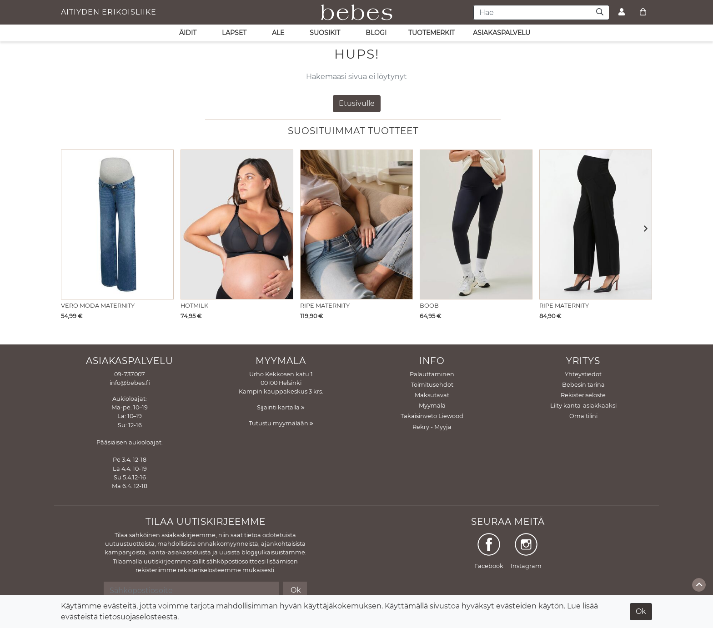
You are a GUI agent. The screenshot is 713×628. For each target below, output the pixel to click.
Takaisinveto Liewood (432, 416)
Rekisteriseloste (583, 395)
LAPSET (234, 33)
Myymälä (432, 405)
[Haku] (600, 12)
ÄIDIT (187, 33)
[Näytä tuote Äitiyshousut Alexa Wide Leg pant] (595, 224)
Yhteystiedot (583, 374)
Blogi (376, 33)
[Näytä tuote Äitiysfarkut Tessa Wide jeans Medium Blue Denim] (117, 224)
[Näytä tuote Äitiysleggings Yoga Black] (476, 224)
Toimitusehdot (432, 384)
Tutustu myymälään (281, 423)
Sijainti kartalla (281, 407)
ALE (278, 33)
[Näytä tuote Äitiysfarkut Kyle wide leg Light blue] (356, 224)
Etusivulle (357, 103)
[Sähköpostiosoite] (191, 590)
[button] (642, 229)
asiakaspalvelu (501, 33)
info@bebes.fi (130, 382)
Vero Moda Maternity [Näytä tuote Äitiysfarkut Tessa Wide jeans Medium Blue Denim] (98, 305)
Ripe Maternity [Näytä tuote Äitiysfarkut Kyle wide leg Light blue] (325, 305)
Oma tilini (583, 416)
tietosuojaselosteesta (138, 617)
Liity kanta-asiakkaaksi (583, 405)
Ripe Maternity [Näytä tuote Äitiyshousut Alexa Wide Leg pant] (564, 305)
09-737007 (129, 374)
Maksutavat (432, 395)
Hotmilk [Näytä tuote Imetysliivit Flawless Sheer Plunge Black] (194, 305)
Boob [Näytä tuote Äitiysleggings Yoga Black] (429, 305)
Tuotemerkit (431, 33)
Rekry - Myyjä (432, 427)
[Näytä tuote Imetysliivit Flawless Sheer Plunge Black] (237, 224)
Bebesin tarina (583, 384)
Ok (641, 611)
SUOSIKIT (325, 33)
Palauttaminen (432, 374)
